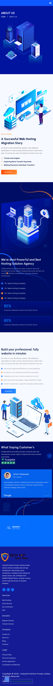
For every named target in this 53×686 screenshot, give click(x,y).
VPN (3, 607)
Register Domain (8, 617)
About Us (5, 634)
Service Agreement (8, 658)
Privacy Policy (7, 651)
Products (5, 641)
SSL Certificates (7, 603)
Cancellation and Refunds (11, 661)
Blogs (4, 638)
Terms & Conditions (9, 655)
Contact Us (6, 631)
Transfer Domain (8, 621)
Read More (9, 171)
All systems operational (22, 678)
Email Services (7, 600)
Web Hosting (6, 597)
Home (3, 17)
